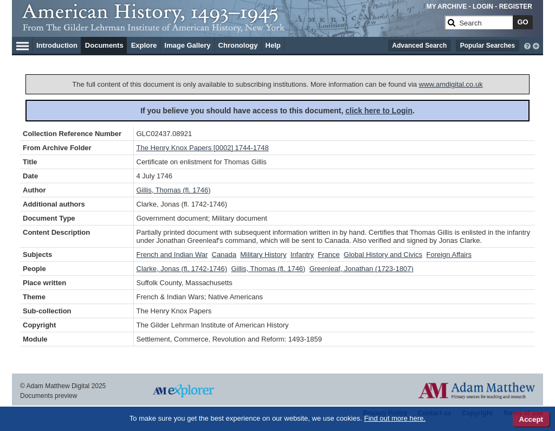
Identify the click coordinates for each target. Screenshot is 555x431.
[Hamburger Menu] (22, 44)
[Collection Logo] (231, 26)
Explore (144, 45)
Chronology (238, 45)
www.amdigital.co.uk (451, 84)
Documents (104, 45)
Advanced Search (419, 45)
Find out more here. (394, 418)
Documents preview (48, 396)
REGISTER (515, 6)
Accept (531, 419)
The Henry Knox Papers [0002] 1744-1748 (203, 148)
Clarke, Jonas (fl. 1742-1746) (182, 269)
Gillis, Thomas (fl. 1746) (174, 190)
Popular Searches (487, 45)
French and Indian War (172, 254)
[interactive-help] (527, 45)
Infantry (302, 254)
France (328, 254)
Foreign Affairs (449, 254)
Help (273, 45)
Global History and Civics (383, 254)
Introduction (57, 45)
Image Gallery (187, 45)
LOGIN (483, 6)
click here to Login (378, 110)
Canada (224, 254)
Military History (263, 254)
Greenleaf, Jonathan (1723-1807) (361, 269)
